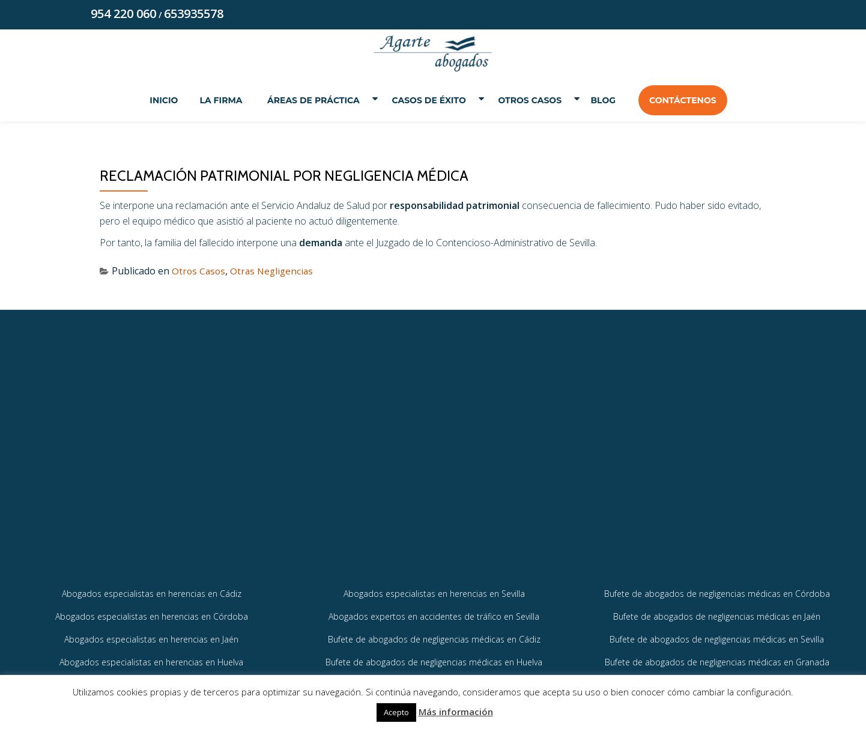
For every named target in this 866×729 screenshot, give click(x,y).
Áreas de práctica (307, 100)
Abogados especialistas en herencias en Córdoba (151, 635)
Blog (610, 100)
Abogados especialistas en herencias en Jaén (151, 658)
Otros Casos (534, 100)
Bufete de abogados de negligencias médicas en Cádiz (434, 658)
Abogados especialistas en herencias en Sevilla (434, 611)
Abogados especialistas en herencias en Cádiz (151, 611)
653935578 (193, 14)
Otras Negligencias (275, 272)
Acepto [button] (396, 712)
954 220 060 (123, 14)
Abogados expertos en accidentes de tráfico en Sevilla (434, 635)
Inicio (156, 100)
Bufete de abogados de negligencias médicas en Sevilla (717, 658)
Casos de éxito (428, 100)
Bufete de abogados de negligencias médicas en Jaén (716, 635)
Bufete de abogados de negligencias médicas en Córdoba (717, 611)
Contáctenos (690, 100)
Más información (456, 712)
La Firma (213, 100)
